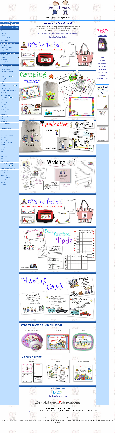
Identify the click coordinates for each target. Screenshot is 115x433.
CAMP (102, 57)
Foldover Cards (5, 95)
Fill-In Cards (4, 93)
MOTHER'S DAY (102, 72)
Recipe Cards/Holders (7, 163)
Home (2, 31)
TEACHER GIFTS (102, 63)
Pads (2, 151)
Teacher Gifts (4, 175)
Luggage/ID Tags (6, 128)
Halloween (4, 114)
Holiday (3, 83)
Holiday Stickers (5, 119)
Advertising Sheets (6, 47)
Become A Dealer (6, 38)
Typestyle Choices (6, 62)
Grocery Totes (5, 109)
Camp (2, 81)
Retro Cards (7, 166)
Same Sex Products (6, 173)
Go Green (3, 104)
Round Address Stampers (8, 168)
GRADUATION (103, 69)
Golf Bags (4, 107)
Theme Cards (4, 180)
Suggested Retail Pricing (8, 50)
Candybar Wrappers (9, 86)
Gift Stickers (4, 102)
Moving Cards (5, 147)
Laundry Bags (5, 126)
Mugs (2, 149)
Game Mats (7, 98)
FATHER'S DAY (103, 75)
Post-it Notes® (5, 161)
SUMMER (102, 60)
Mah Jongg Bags (5, 140)
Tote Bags (3, 182)
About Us (3, 33)
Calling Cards (5, 79)
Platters (3, 159)
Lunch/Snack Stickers (7, 135)
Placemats (4, 156)
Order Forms (4, 45)
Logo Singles (4, 59)
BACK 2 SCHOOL (102, 66)
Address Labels (5, 67)
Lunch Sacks (4, 133)
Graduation (4, 112)
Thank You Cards (6, 177)
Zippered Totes (5, 187)
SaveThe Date (5, 170)
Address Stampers (6, 69)
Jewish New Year (6, 123)
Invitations (4, 121)
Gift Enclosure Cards (7, 100)
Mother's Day (5, 144)
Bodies (3, 57)
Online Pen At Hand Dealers (58, 37)
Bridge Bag (7, 76)
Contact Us (4, 35)
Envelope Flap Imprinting (8, 90)
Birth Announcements (7, 71)
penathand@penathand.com (30, 411)
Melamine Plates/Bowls (7, 142)
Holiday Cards (5, 116)
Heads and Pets (5, 55)
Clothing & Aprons (6, 88)
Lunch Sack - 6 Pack (7, 130)
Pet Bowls (4, 154)
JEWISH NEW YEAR (102, 78)
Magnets (3, 137)
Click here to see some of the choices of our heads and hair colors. (58, 34)
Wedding (3, 184)
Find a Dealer (5, 40)
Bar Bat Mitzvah (5, 74)
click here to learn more (57, 396)
